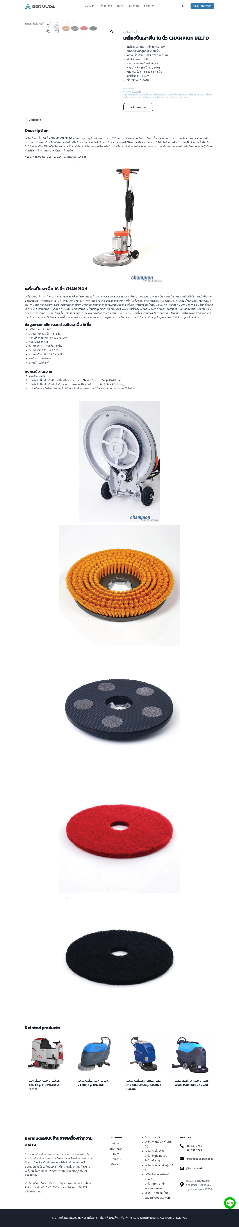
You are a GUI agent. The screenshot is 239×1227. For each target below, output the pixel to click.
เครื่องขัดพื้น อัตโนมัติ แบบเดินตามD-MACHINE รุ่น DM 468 (192, 1096)
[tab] (35, 133)
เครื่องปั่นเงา (137, 97)
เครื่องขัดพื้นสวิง (160, 94)
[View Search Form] (183, 6)
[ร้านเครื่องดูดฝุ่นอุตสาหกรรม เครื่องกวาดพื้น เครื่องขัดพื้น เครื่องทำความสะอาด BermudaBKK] (40, 6)
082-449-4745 (194, 1146)
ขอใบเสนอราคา (202, 5)
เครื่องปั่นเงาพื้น (167, 97)
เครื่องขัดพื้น (131, 32)
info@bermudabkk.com (199, 1158)
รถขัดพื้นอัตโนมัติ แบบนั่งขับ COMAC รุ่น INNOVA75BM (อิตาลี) (45, 1098)
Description (35, 133)
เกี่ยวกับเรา (106, 5)
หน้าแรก (89, 5)
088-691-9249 (194, 1150)
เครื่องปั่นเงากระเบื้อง (151, 97)
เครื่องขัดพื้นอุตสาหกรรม (177, 94)
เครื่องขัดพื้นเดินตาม (196, 94)
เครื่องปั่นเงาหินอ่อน (181, 97)
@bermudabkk (194, 1168)
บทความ (134, 5)
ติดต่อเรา (149, 5)
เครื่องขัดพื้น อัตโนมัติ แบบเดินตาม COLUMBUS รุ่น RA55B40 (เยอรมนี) (143, 1098)
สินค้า (120, 5)
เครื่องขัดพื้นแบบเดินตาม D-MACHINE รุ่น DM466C (93, 1096)
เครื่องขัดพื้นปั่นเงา (146, 94)
